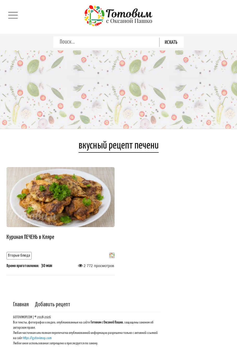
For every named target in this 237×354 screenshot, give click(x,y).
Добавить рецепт (52, 305)
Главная (21, 305)
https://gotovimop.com (37, 338)
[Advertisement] (118, 89)
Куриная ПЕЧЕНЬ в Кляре (30, 237)
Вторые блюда (19, 255)
